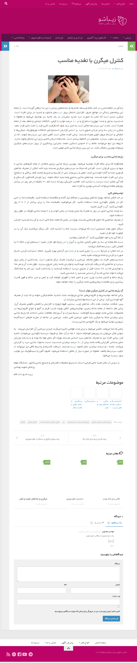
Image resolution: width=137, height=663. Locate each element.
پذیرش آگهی (91, 4)
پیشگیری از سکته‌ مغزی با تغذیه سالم (76, 403)
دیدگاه (116, 565)
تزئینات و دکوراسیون (41, 38)
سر (63, 420)
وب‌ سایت (116, 597)
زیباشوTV (76, 4)
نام (64, 585)
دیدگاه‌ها (114, 524)
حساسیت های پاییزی (73, 500)
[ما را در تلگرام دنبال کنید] (30, 655)
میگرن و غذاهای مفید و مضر (102, 402)
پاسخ (111, 542)
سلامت (116, 38)
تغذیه (120, 46)
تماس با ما (50, 4)
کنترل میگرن (32, 420)
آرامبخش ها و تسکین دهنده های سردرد (116, 403)
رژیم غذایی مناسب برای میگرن (78, 420)
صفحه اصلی (100, 644)
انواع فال (120, 4)
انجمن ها (106, 4)
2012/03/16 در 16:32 (90, 533)
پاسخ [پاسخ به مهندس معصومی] (112, 547)
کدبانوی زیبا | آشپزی (96, 38)
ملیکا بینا (114, 68)
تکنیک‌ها (65, 251)
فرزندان (59, 38)
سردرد (59, 112)
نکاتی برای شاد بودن (110, 500)
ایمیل (117, 585)
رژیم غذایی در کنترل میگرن (101, 420)
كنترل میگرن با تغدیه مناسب (50, 420)
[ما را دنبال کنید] (25, 655)
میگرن (23, 420)
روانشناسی (19, 38)
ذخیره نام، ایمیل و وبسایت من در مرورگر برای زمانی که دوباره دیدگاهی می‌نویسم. (87, 612)
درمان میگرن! (90, 400)
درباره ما (63, 4)
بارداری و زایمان (75, 38)
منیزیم (73, 346)
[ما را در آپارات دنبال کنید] (14, 655)
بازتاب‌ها (95, 524)
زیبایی (128, 38)
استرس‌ (94, 251)
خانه (131, 4)
